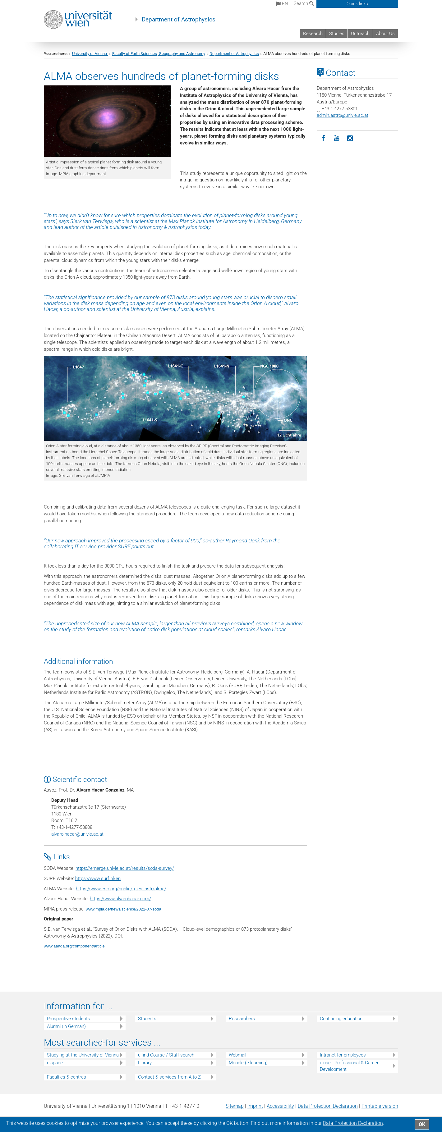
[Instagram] (350, 138)
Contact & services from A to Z (169, 1077)
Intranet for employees (343, 1055)
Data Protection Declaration (328, 1106)
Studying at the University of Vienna (83, 1055)
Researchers (242, 1018)
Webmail (237, 1055)
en (282, 4)
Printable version (379, 1106)
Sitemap (235, 1106)
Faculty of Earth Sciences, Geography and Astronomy (158, 53)
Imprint (255, 1106)
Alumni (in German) (66, 1026)
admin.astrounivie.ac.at (342, 115)
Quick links (357, 4)
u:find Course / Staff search (166, 1055)
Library (145, 1063)
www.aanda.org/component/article (74, 946)
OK (422, 1124)
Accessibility (280, 1106)
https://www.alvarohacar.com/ (120, 898)
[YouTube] (336, 138)
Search (304, 3)
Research (313, 33)
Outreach (360, 33)
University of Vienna (90, 53)
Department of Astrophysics (178, 19)
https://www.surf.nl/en (98, 878)
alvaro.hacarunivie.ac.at (77, 834)
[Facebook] (323, 138)
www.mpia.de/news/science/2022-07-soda (123, 909)
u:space (55, 1063)
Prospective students (68, 1018)
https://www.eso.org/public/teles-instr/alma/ (121, 889)
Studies (336, 33)
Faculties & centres (66, 1077)
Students (147, 1018)
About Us (385, 33)
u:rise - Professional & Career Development (349, 1066)
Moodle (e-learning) (248, 1063)
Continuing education (341, 1018)
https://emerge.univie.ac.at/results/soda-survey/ (125, 868)
